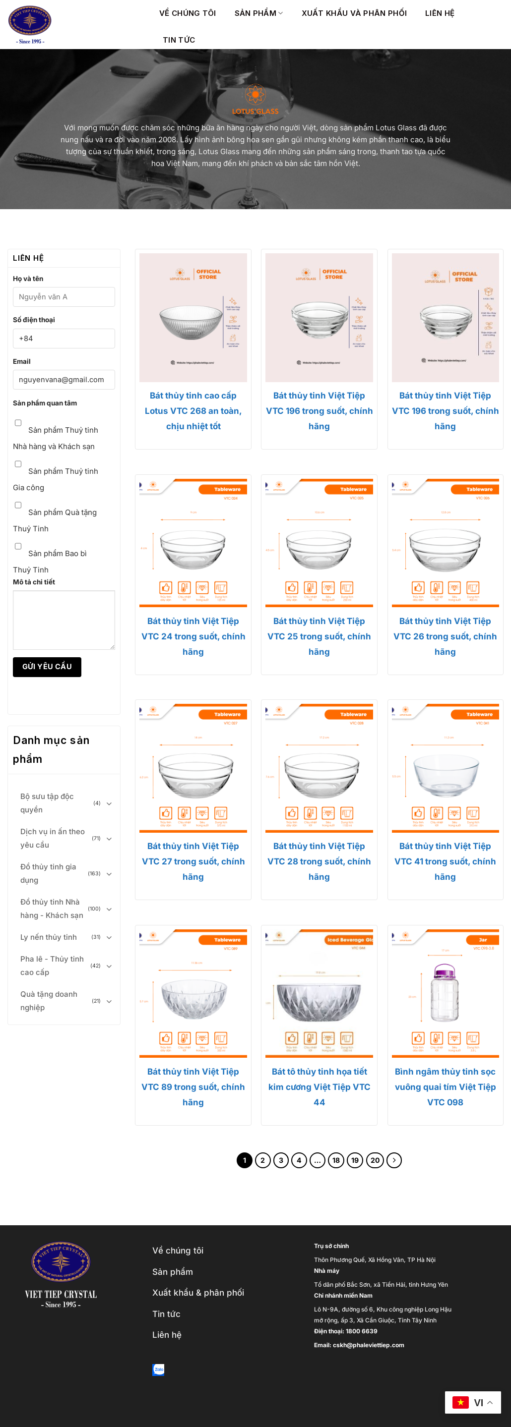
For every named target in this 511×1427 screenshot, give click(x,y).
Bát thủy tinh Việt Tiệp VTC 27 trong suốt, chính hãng (193, 861)
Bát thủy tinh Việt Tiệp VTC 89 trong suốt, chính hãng (193, 1087)
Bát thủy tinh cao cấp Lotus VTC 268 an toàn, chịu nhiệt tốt (193, 411)
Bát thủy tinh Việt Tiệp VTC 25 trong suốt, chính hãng (319, 636)
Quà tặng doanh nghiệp (48, 1000)
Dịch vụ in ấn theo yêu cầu (52, 838)
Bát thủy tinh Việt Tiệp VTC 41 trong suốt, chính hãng (445, 861)
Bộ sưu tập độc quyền (47, 803)
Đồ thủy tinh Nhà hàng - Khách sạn (51, 908)
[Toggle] (109, 803)
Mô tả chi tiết (34, 582)
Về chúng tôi (187, 13)
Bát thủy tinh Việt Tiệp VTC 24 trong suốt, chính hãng (193, 636)
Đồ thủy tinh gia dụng (48, 873)
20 (375, 1160)
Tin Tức (179, 40)
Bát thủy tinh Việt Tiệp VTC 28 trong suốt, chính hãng (319, 861)
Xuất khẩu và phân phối (354, 13)
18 (336, 1160)
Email (22, 361)
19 (355, 1160)
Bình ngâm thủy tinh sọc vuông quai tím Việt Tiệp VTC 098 (445, 1087)
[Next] (394, 1160)
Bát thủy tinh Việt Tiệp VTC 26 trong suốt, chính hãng (445, 636)
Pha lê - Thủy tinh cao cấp (52, 965)
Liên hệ (439, 13)
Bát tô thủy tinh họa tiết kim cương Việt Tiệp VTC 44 (319, 1087)
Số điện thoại (34, 320)
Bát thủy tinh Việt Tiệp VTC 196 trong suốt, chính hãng (319, 411)
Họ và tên (28, 279)
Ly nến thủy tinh (48, 937)
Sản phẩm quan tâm (45, 403)
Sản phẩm (259, 13)
